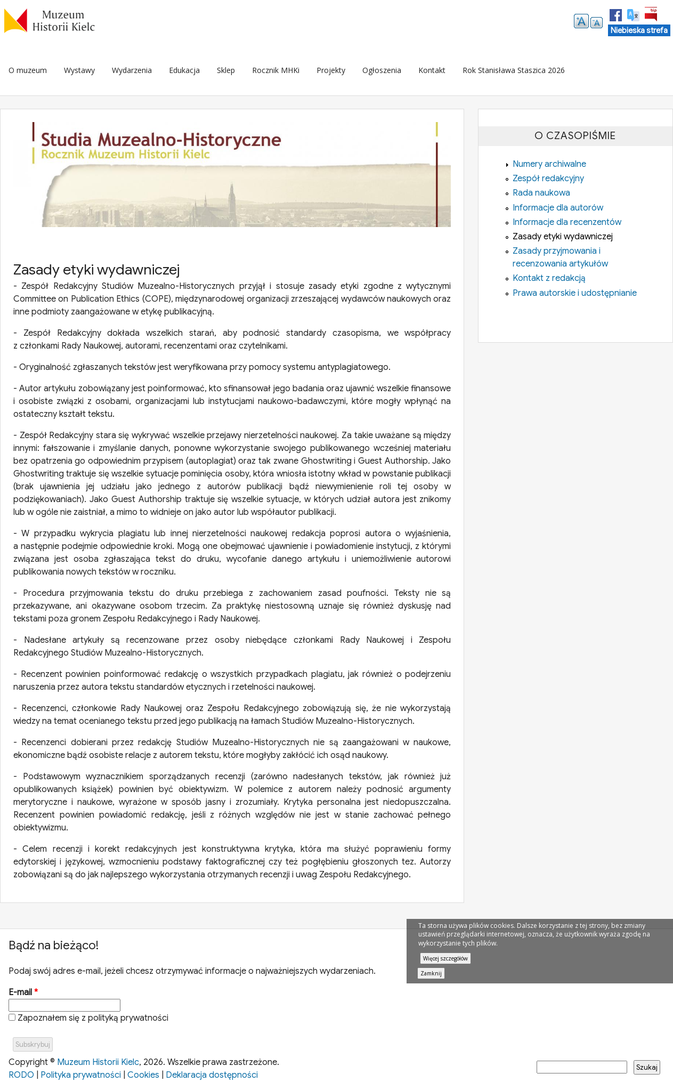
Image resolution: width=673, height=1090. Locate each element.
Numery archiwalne (549, 164)
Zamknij (431, 973)
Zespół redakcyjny (548, 178)
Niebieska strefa (639, 30)
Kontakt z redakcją (549, 278)
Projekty (331, 70)
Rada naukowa (541, 193)
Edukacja (184, 70)
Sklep (226, 70)
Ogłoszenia (381, 70)
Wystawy (79, 70)
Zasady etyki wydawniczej (563, 236)
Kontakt (431, 70)
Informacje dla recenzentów (567, 222)
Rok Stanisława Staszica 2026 (514, 70)
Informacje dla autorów (558, 208)
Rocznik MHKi (275, 70)
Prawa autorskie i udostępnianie (575, 293)
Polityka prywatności (80, 1075)
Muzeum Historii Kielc (98, 1062)
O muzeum (28, 70)
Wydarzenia (132, 70)
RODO (21, 1075)
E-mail (23, 992)
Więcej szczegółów (445, 958)
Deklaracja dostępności (212, 1075)
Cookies (143, 1075)
